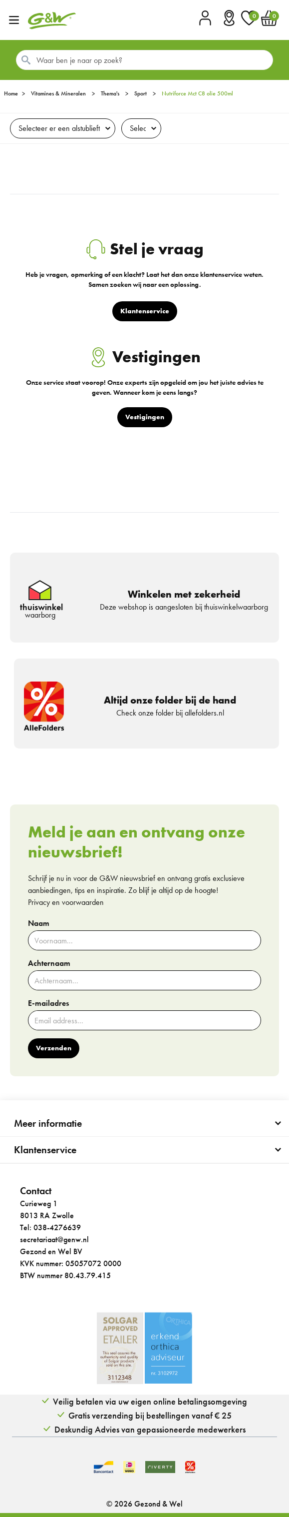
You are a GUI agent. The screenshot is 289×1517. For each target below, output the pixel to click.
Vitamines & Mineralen (58, 93)
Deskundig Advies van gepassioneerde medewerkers (150, 1429)
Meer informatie (48, 1123)
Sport (140, 93)
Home (11, 93)
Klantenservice (45, 1149)
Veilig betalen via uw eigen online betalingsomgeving (150, 1401)
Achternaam (49, 963)
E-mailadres (48, 1003)
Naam (38, 923)
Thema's (110, 93)
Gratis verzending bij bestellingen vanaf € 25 (150, 1415)
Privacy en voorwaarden (66, 902)
